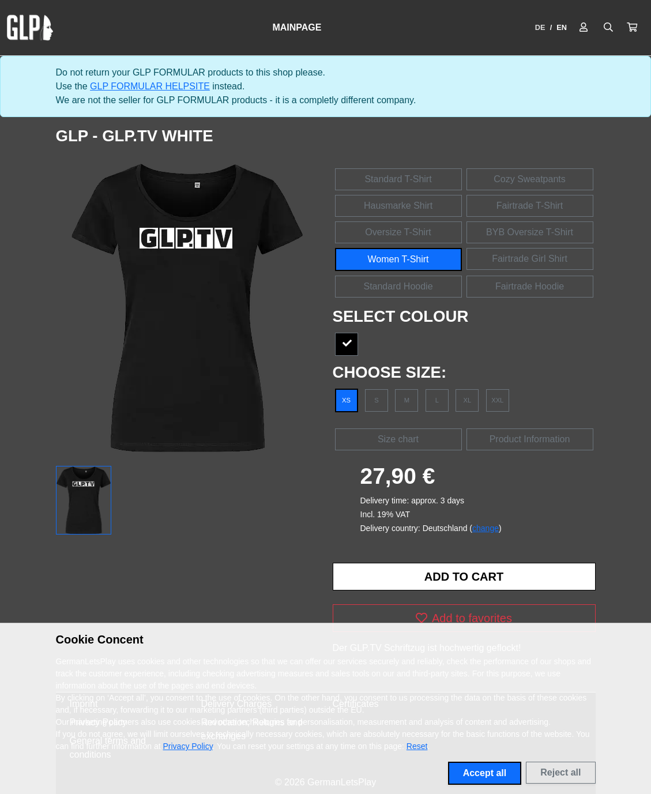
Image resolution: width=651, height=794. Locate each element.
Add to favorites (464, 618)
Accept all (485, 773)
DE (540, 27)
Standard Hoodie (397, 286)
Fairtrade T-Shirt (529, 205)
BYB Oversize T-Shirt (529, 232)
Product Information (530, 439)
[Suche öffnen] (608, 27)
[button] (632, 27)
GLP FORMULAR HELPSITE (150, 86)
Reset (417, 746)
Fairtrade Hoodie (529, 286)
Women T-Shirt (397, 259)
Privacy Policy (188, 746)
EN (561, 27)
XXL (497, 400)
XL (467, 400)
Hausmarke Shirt (398, 205)
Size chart (398, 439)
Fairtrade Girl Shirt (529, 259)
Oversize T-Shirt (398, 232)
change (485, 528)
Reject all (560, 772)
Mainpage (296, 27)
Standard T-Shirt (397, 179)
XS (346, 400)
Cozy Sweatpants (530, 179)
